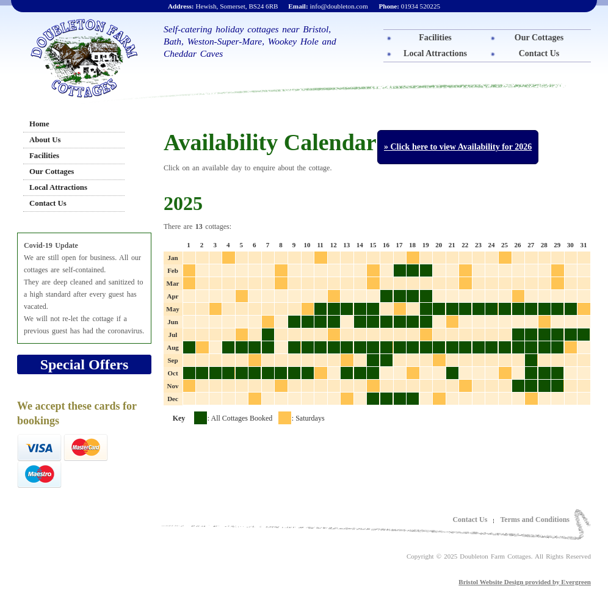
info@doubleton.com (327, 6)
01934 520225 (409, 6)
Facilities (435, 37)
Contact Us (539, 53)
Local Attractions (435, 53)
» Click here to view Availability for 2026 (458, 146)
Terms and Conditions (535, 519)
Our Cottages (539, 37)
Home (39, 124)
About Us (45, 140)
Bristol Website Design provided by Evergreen (524, 581)
